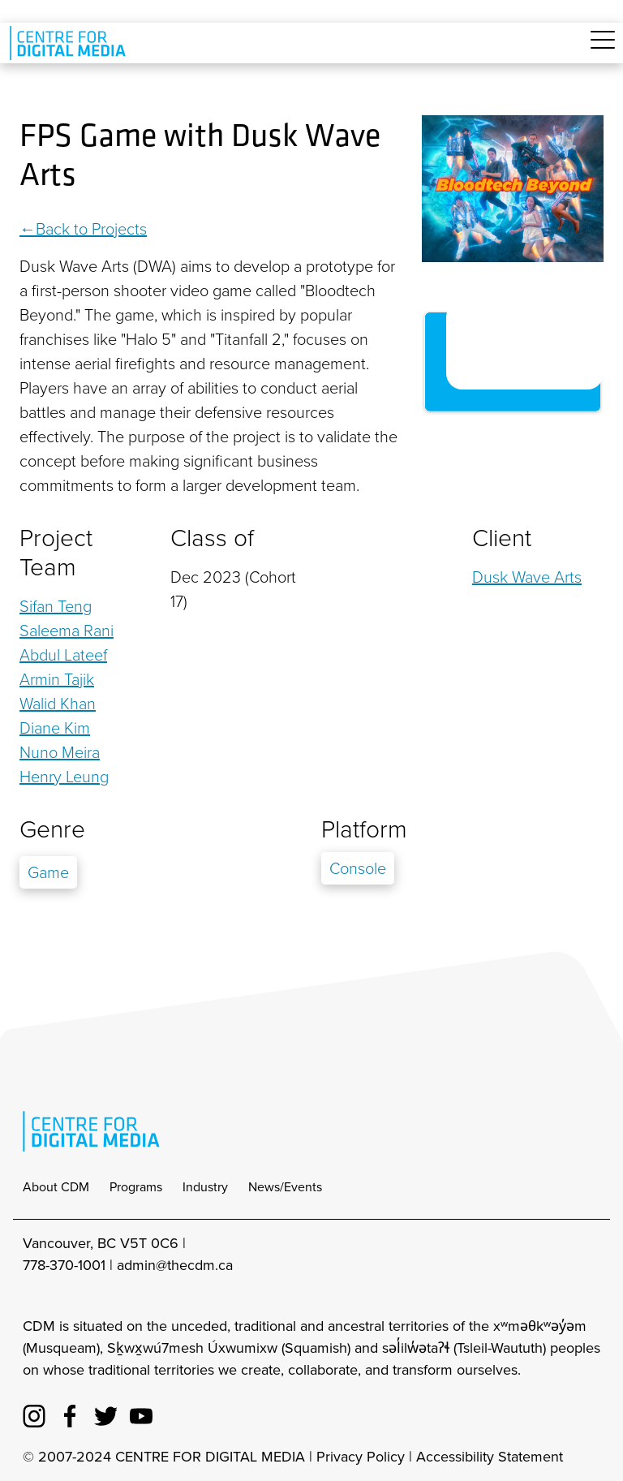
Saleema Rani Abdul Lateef (66, 642)
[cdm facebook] (69, 1413)
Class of (212, 538)
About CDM (56, 1186)
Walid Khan (57, 703)
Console (357, 868)
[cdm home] (70, 43)
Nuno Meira (59, 752)
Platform (364, 829)
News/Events (285, 1186)
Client (501, 538)
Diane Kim (54, 728)
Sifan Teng (55, 606)
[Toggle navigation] (603, 49)
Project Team (55, 552)
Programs (136, 1186)
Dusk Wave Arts (527, 577)
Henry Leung (64, 776)
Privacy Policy (360, 1456)
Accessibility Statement (489, 1456)
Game (48, 872)
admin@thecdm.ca (175, 1265)
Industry (205, 1186)
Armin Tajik (56, 679)
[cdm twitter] (105, 1413)
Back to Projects (91, 229)
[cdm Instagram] (34, 1413)
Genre (52, 829)
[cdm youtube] (141, 1413)
